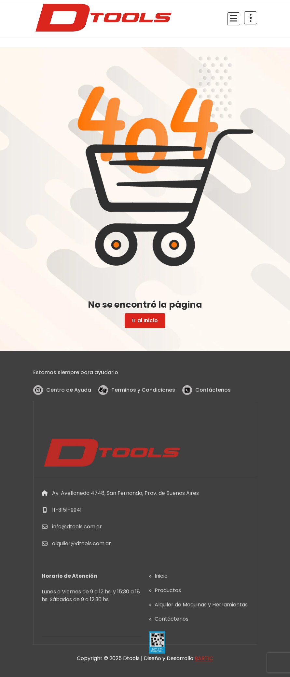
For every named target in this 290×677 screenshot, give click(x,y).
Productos (168, 620)
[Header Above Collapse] (250, 17)
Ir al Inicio (145, 320)
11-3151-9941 (67, 547)
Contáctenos (213, 398)
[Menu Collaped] (233, 18)
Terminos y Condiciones (143, 398)
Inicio (161, 606)
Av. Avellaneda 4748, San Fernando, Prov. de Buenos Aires (125, 531)
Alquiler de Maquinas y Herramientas (201, 635)
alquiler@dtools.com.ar (81, 581)
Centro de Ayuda (68, 398)
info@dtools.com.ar (77, 564)
